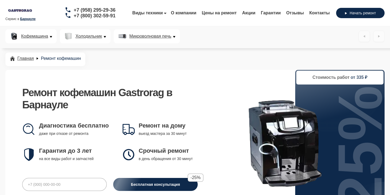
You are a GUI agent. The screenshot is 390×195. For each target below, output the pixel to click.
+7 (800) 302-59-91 (95, 15)
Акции (248, 13)
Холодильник (89, 36)
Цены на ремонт (219, 13)
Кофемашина (34, 36)
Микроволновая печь (150, 36)
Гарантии (271, 13)
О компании (183, 13)
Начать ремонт (360, 13)
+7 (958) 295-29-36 (95, 10)
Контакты (319, 13)
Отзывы (295, 13)
